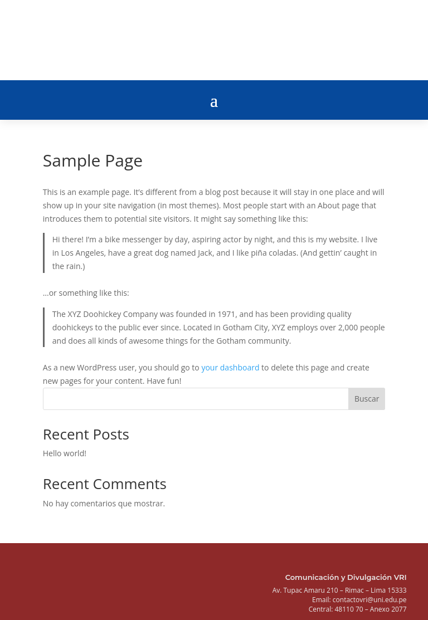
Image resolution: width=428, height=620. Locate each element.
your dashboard (230, 367)
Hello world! (64, 453)
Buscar (367, 398)
